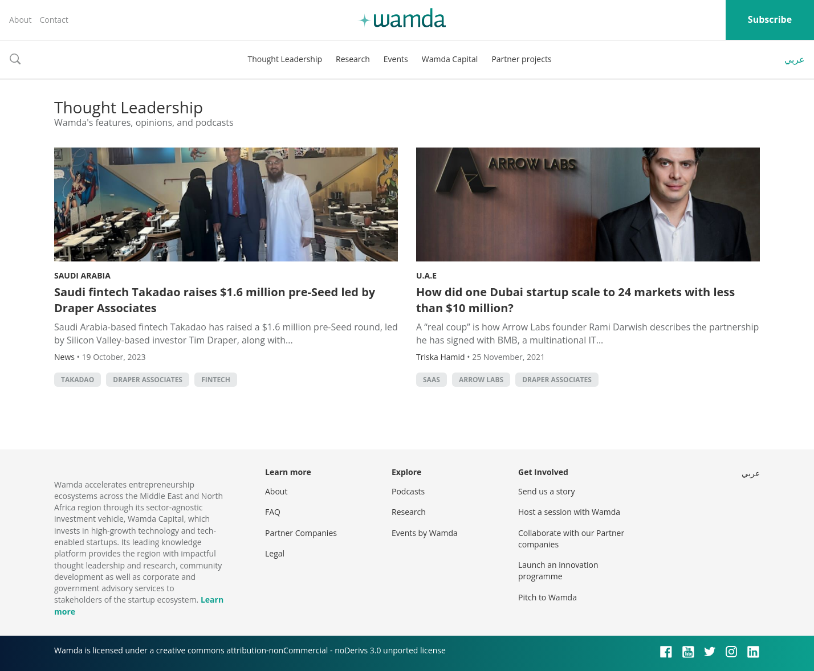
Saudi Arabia (82, 275)
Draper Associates (147, 379)
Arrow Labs (481, 379)
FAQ (272, 511)
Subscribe (770, 19)
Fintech (215, 379)
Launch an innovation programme (558, 570)
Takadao (77, 379)
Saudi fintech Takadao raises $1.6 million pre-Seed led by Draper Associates (214, 300)
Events (396, 59)
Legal (274, 553)
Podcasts (408, 491)
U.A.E (426, 275)
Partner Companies (301, 532)
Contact (53, 19)
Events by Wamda (425, 532)
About (20, 19)
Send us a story (546, 491)
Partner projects (521, 59)
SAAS (431, 379)
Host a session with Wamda (569, 511)
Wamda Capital (450, 59)
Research (353, 59)
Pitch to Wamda (547, 597)
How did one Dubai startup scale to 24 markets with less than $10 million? (575, 300)
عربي (794, 59)
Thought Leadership (284, 59)
